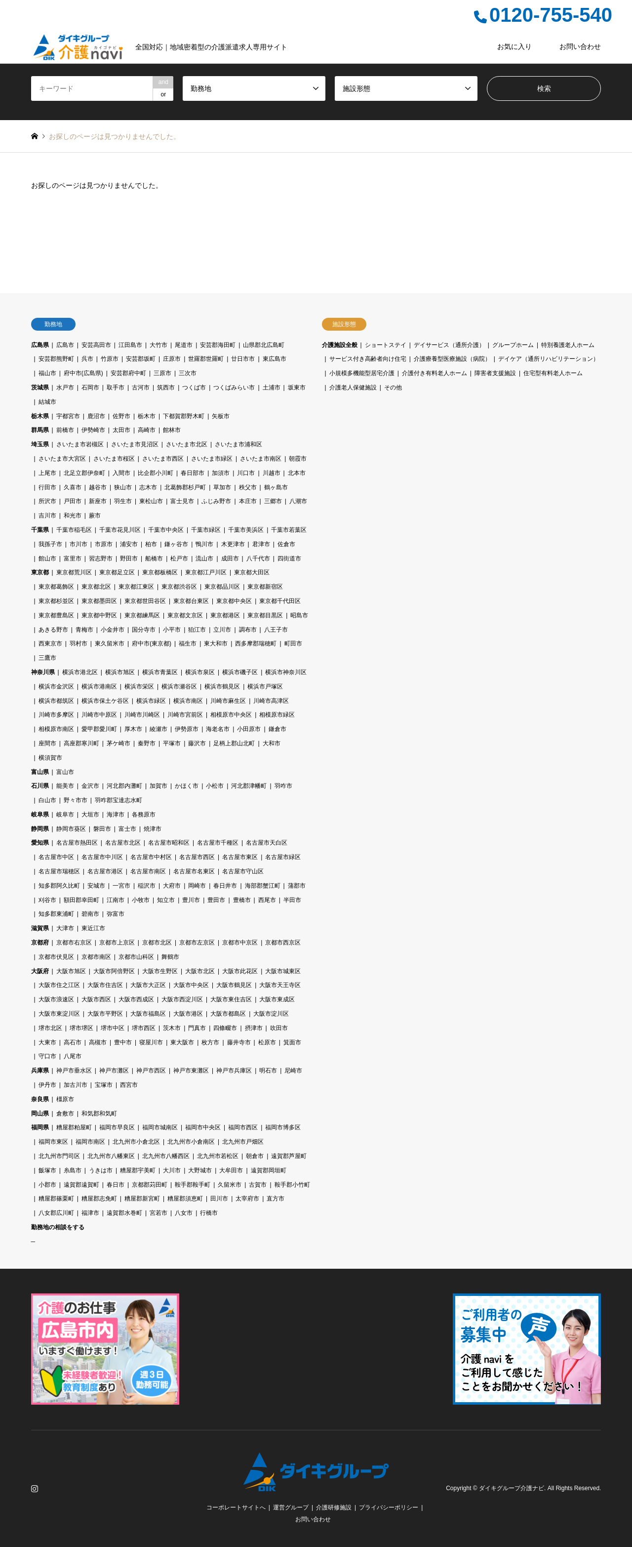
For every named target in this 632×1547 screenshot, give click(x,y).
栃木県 (40, 416)
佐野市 (121, 416)
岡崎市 (197, 885)
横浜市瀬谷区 (179, 686)
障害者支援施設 (495, 373)
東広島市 (274, 358)
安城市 (96, 885)
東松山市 (151, 501)
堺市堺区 (81, 1028)
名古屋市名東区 (194, 871)
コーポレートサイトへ (236, 1507)
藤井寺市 (239, 1042)
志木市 (148, 487)
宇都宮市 (68, 416)
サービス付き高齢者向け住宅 (367, 358)
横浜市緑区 (151, 700)
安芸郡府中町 (128, 373)
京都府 (40, 942)
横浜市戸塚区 (265, 686)
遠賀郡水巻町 (124, 1212)
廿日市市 (243, 358)
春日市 (115, 1184)
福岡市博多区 (283, 1127)
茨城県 (40, 387)
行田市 (47, 487)
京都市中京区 (240, 942)
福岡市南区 (90, 1141)
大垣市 (90, 814)
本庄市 (248, 501)
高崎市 (147, 430)
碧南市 (90, 913)
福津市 (90, 1212)
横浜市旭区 (120, 672)
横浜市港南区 (99, 686)
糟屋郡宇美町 (138, 1170)
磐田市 (102, 828)
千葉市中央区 (166, 529)
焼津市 (152, 828)
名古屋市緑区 (283, 857)
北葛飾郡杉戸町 (185, 487)
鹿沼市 (96, 416)
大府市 (172, 885)
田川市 (219, 1198)
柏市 (151, 544)
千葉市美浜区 (246, 529)
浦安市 (129, 544)
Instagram (34, 1488)
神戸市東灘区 (191, 1070)
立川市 (222, 629)
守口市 (47, 1056)
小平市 (172, 629)
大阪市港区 (188, 1013)
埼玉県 (40, 444)
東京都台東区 (191, 601)
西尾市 (267, 900)
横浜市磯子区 (240, 672)
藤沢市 (197, 743)
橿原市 (65, 1099)
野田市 (129, 558)
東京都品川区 (222, 586)
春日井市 (225, 885)
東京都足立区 (117, 572)
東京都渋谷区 (179, 586)
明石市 (268, 1070)
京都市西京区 (283, 942)
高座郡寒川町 (81, 743)
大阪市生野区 (160, 971)
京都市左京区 (197, 942)
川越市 (271, 473)
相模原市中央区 (231, 714)
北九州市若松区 (217, 1156)
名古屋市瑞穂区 (59, 871)
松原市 (267, 1042)
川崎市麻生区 (228, 700)
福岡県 (40, 1127)
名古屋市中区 (56, 857)
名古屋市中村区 (151, 857)
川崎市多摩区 (56, 714)
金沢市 (90, 785)
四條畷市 (225, 1028)
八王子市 (276, 629)
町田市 (293, 643)
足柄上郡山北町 (234, 743)
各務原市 (144, 814)
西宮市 (129, 1084)
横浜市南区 (188, 700)
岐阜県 (40, 814)
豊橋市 (242, 900)
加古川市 (75, 1084)
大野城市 (200, 1170)
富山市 (65, 772)
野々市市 (75, 800)
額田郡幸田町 (81, 900)
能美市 (65, 785)
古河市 (141, 387)
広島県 (40, 345)
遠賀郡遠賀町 (81, 1184)
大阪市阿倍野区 (114, 971)
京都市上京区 (117, 942)
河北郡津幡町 (249, 785)
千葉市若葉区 (289, 529)
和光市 (72, 515)
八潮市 (298, 501)
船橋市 (154, 558)
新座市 (98, 501)
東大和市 (216, 643)
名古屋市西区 (197, 857)
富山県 (40, 772)
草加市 (222, 487)
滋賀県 (40, 928)
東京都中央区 (234, 601)
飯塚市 (47, 1170)
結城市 (47, 401)
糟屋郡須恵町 (185, 1198)
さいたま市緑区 (212, 458)
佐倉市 (286, 544)
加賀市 (158, 785)
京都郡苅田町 (149, 1184)
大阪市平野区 (105, 1013)
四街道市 (289, 558)
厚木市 (133, 729)
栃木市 (147, 416)
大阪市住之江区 (59, 985)
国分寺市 (144, 629)
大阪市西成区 (136, 999)
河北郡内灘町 (124, 785)
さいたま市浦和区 (238, 444)
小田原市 (249, 729)
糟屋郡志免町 (99, 1198)
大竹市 (158, 345)
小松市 (215, 785)
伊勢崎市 (93, 430)
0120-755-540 (542, 15)
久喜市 (72, 487)
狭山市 (123, 487)
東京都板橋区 (160, 572)
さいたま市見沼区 (134, 444)
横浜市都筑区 (56, 700)
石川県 (40, 785)
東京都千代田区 (280, 601)
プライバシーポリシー (388, 1507)
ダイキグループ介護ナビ (511, 1488)
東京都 (40, 572)
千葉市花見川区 (120, 529)
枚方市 (210, 1042)
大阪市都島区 (228, 1013)
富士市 (127, 828)
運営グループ (291, 1507)
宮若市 (158, 1212)
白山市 (47, 800)
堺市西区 (144, 1028)
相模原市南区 (56, 729)
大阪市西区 (96, 999)
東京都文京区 (185, 615)
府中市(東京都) (151, 643)
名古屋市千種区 (217, 842)
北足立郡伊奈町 (84, 473)
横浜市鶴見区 (222, 686)
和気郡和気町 (99, 1113)
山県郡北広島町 (263, 345)
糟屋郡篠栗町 (56, 1198)
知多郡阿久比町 (59, 885)
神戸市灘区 (114, 1070)
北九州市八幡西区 (166, 1156)
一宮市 (121, 885)
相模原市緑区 (277, 714)
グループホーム (513, 345)
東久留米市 (109, 643)
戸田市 (72, 501)
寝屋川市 (151, 1042)
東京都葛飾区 (56, 586)
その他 (393, 387)
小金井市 (112, 629)
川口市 (246, 473)
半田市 (292, 900)
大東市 (47, 1042)
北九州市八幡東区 (111, 1156)
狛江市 (197, 629)
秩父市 (248, 487)
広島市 (65, 345)
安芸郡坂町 (141, 358)
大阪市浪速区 (56, 999)
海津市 (115, 814)
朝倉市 (255, 1156)
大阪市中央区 (191, 985)
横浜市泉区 (200, 672)
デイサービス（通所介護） (449, 345)
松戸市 (179, 558)
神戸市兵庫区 (234, 1070)
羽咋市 (283, 785)
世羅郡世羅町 (206, 358)
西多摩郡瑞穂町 (255, 643)
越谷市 (98, 487)
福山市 (47, 373)
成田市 (230, 558)
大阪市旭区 (71, 971)
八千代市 (258, 558)
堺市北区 (50, 1028)
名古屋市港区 (105, 871)
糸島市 (72, 1170)
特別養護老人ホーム (567, 345)
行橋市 (209, 1212)
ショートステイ (385, 345)
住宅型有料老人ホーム (553, 373)
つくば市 (194, 387)
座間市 (47, 743)
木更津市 (233, 544)
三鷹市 (47, 657)
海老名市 (218, 729)
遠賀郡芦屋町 (289, 1156)
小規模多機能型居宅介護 (362, 373)
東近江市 (93, 928)
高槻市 (98, 1042)
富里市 (72, 558)
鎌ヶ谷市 (176, 544)
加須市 (221, 473)
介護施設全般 (339, 345)
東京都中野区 (99, 615)
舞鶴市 (170, 956)
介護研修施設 (334, 1507)
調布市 (248, 629)
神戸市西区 (151, 1070)
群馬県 (40, 430)
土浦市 (271, 387)
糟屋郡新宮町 (142, 1198)
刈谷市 (47, 900)
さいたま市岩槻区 (80, 444)
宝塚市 (104, 1084)
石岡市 (90, 387)
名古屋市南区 (148, 871)
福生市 (188, 643)
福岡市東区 (53, 1141)
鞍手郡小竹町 (292, 1184)
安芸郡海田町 (218, 345)
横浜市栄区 (139, 686)
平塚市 (172, 743)
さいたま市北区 (186, 444)
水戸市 (65, 387)
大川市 (172, 1170)
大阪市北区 (200, 971)
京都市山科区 (136, 956)
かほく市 (186, 785)
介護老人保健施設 (353, 387)
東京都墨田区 (99, 601)
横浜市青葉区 (160, 672)
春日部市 (192, 473)
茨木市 (172, 1028)
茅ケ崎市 (118, 743)
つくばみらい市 (234, 387)
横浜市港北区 (80, 672)
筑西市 (166, 387)
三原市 (162, 373)
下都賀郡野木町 (183, 416)
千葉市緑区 (206, 529)
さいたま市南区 (260, 458)
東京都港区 (225, 615)
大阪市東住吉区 (231, 999)
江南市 (115, 900)
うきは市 (101, 1170)
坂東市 (297, 387)
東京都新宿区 (265, 586)
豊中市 (123, 1042)
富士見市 (182, 501)
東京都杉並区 (56, 601)
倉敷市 (65, 1113)
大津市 (65, 928)
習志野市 (101, 558)
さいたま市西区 (163, 458)
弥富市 (115, 913)
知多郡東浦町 (56, 913)
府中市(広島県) (83, 373)
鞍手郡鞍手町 (192, 1184)
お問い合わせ (580, 46)
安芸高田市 (96, 345)
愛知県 (40, 842)
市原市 (104, 544)
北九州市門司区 (59, 1156)
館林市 (172, 430)
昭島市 (299, 615)
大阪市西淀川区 (182, 999)
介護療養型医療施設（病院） (452, 358)
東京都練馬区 (142, 615)
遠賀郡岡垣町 (268, 1170)
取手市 (115, 387)
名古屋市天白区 (266, 842)
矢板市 (221, 416)
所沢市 (47, 501)
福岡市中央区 (203, 1127)
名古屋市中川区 (102, 857)
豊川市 (191, 900)
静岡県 (40, 828)
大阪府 (40, 971)
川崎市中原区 (99, 714)
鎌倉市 (277, 729)
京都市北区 (157, 942)
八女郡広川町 (56, 1212)
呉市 (87, 358)
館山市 (47, 558)
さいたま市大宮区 (62, 458)
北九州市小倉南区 (191, 1141)
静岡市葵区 (71, 828)
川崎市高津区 (271, 700)
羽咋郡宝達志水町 (118, 800)
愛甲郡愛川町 (99, 729)
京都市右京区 (74, 942)
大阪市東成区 (277, 999)
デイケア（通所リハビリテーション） (548, 358)
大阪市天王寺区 (280, 985)
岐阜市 (65, 814)
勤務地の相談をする (57, 1227)
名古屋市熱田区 (77, 842)
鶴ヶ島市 (276, 487)
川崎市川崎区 (142, 714)
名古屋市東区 (240, 857)
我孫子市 (50, 544)
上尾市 (47, 473)
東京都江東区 (136, 586)
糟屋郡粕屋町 (74, 1127)
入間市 (121, 473)
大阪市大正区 (148, 985)
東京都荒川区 (74, 572)
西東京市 (50, 643)
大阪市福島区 (148, 1013)
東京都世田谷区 (145, 601)
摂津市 (254, 1028)
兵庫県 (40, 1070)
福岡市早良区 (117, 1127)
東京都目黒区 (265, 615)
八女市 (184, 1212)
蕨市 (95, 515)
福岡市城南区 (160, 1127)
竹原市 (109, 358)
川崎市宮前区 (185, 714)
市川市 (78, 544)
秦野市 (147, 743)
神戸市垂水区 (74, 1070)
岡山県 (40, 1113)
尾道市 (184, 345)
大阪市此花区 (240, 971)
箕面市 (292, 1042)
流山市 (204, 558)
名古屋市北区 (123, 842)
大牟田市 (231, 1170)
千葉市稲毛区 (74, 529)
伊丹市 (47, 1084)
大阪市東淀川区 (59, 1013)
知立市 (166, 900)
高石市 (72, 1042)
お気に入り (514, 46)
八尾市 (72, 1056)
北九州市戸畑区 (243, 1141)
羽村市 (78, 643)
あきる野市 (53, 629)
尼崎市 (293, 1070)
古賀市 (258, 1184)
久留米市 (229, 1184)
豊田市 (216, 900)
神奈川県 (43, 672)
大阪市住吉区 (105, 985)
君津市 (261, 544)
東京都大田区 (252, 572)
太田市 (121, 430)
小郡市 (47, 1184)
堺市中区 (112, 1028)
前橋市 (65, 430)
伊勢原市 (186, 729)
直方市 (275, 1198)
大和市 (271, 743)
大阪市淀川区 (271, 1013)
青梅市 (84, 629)
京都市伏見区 (56, 956)
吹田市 (279, 1028)
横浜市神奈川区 (286, 672)
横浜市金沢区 (56, 686)
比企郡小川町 (155, 473)
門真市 (197, 1028)
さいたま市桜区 (114, 458)
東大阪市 (182, 1042)
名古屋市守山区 (243, 871)
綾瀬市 (158, 729)
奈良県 (40, 1099)
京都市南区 (96, 956)
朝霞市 (298, 458)
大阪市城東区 (283, 971)
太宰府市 (247, 1198)
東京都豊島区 (56, 615)
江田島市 (130, 345)
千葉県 (40, 529)
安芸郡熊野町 (56, 358)
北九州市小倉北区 (136, 1141)
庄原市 (172, 358)
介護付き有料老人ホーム (434, 373)
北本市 (297, 473)
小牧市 (141, 900)
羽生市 (123, 501)
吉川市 (47, 515)
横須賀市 (50, 757)
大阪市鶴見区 (234, 985)
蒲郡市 (297, 885)
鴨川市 (204, 544)
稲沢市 (147, 885)
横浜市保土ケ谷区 (105, 700)
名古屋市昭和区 (169, 842)
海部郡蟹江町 (262, 885)
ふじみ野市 (216, 501)
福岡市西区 (243, 1127)
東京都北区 (96, 586)
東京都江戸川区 (206, 572)
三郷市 (273, 501)
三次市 (188, 373)
